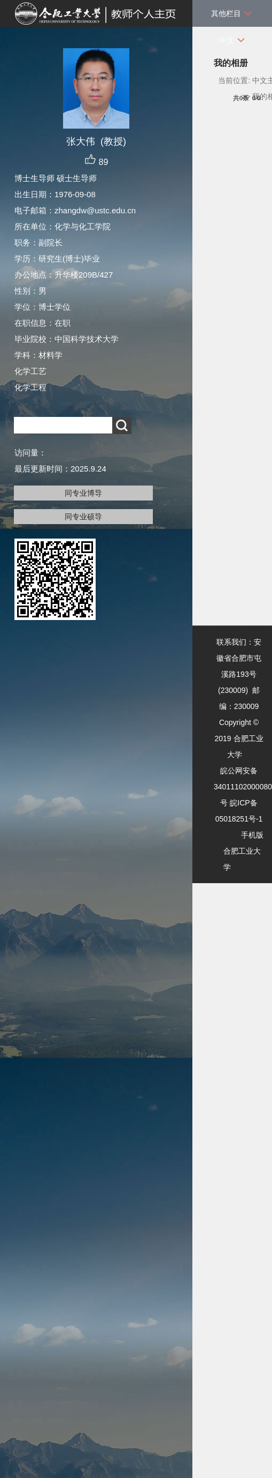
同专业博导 (83, 493)
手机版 (252, 835)
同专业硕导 (83, 516)
